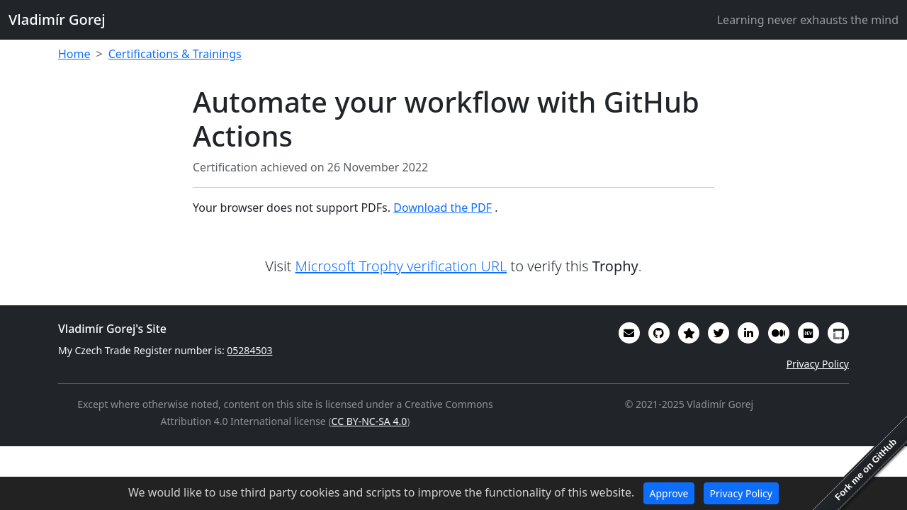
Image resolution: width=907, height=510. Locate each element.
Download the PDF (442, 207)
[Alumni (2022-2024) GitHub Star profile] (688, 333)
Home (74, 54)
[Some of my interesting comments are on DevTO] (808, 333)
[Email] (629, 333)
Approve (669, 493)
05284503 (249, 350)
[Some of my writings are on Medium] (778, 333)
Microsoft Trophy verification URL (401, 266)
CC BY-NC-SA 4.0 (369, 421)
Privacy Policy (818, 363)
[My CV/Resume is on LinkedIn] (748, 333)
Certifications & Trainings (175, 54)
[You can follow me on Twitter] (718, 333)
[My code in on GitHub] (659, 333)
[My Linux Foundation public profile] (838, 333)
